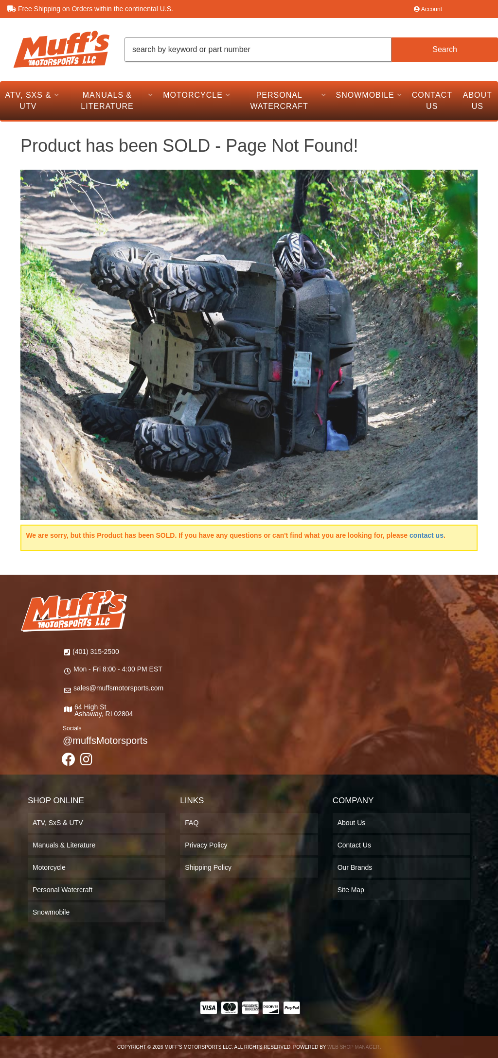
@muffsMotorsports (105, 740)
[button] (311, 49)
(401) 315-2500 (95, 651)
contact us (426, 535)
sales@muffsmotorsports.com (118, 688)
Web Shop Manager (353, 1047)
